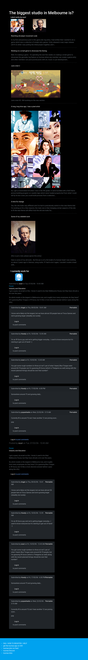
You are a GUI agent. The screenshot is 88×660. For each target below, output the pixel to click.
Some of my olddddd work (20, 217)
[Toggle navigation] (10, 3)
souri (21, 284)
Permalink (73, 308)
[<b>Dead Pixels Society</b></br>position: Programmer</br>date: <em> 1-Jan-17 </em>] (19, 277)
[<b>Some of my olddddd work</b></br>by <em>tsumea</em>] (39, 25)
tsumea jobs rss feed (10, 648)
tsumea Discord (9, 651)
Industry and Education (17, 288)
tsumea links (7, 653)
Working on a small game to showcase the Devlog (29, 51)
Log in (16, 321)
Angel (23, 308)
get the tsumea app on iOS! (13, 646)
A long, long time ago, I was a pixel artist (25, 106)
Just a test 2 (15, 66)
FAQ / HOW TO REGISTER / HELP (15, 643)
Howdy (23, 334)
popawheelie (25, 412)
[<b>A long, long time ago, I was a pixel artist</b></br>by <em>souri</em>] (17, 25)
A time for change (17, 202)
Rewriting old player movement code (24, 36)
